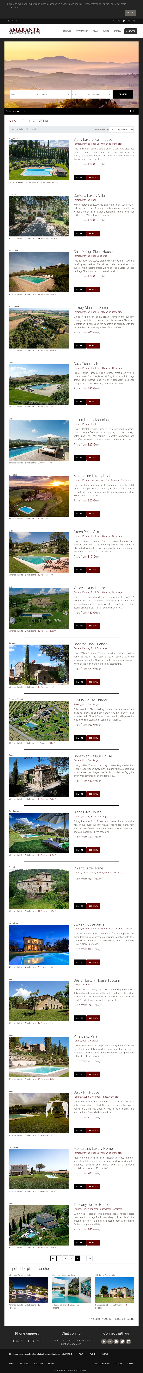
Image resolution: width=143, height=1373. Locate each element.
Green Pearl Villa (86, 532)
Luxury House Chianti (90, 700)
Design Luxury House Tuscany (97, 980)
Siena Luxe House (87, 812)
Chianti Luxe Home (88, 868)
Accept (130, 13)
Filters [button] (133, 111)
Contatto (130, 31)
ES (129, 21)
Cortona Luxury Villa (89, 195)
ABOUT (12, 1364)
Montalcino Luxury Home (93, 1148)
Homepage (66, 31)
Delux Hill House (86, 1092)
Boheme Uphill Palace (91, 644)
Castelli (117, 31)
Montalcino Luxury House (93, 476)
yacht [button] (92, 1354)
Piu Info (79, 177)
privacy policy (110, 4)
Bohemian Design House (93, 756)
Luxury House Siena (89, 924)
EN (114, 21)
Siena (28, 129)
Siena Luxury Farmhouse (93, 139)
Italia (21, 129)
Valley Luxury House (89, 588)
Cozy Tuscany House (90, 364)
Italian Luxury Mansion (91, 420)
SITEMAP (130, 1364)
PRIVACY (118, 1364)
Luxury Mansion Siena (91, 307)
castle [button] (105, 1354)
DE (119, 21)
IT (124, 21)
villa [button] (81, 1354)
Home (13, 129)
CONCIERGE (24, 1364)
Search (123, 94)
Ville (95, 31)
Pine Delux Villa (85, 1036)
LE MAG (51, 1364)
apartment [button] (67, 1354)
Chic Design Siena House (93, 252)
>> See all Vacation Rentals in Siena (111, 1318)
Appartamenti (82, 31)
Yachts (106, 31)
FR (134, 21)
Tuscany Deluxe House (91, 1205)
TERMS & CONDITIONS (101, 1364)
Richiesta (93, 177)
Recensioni (38, 1364)
